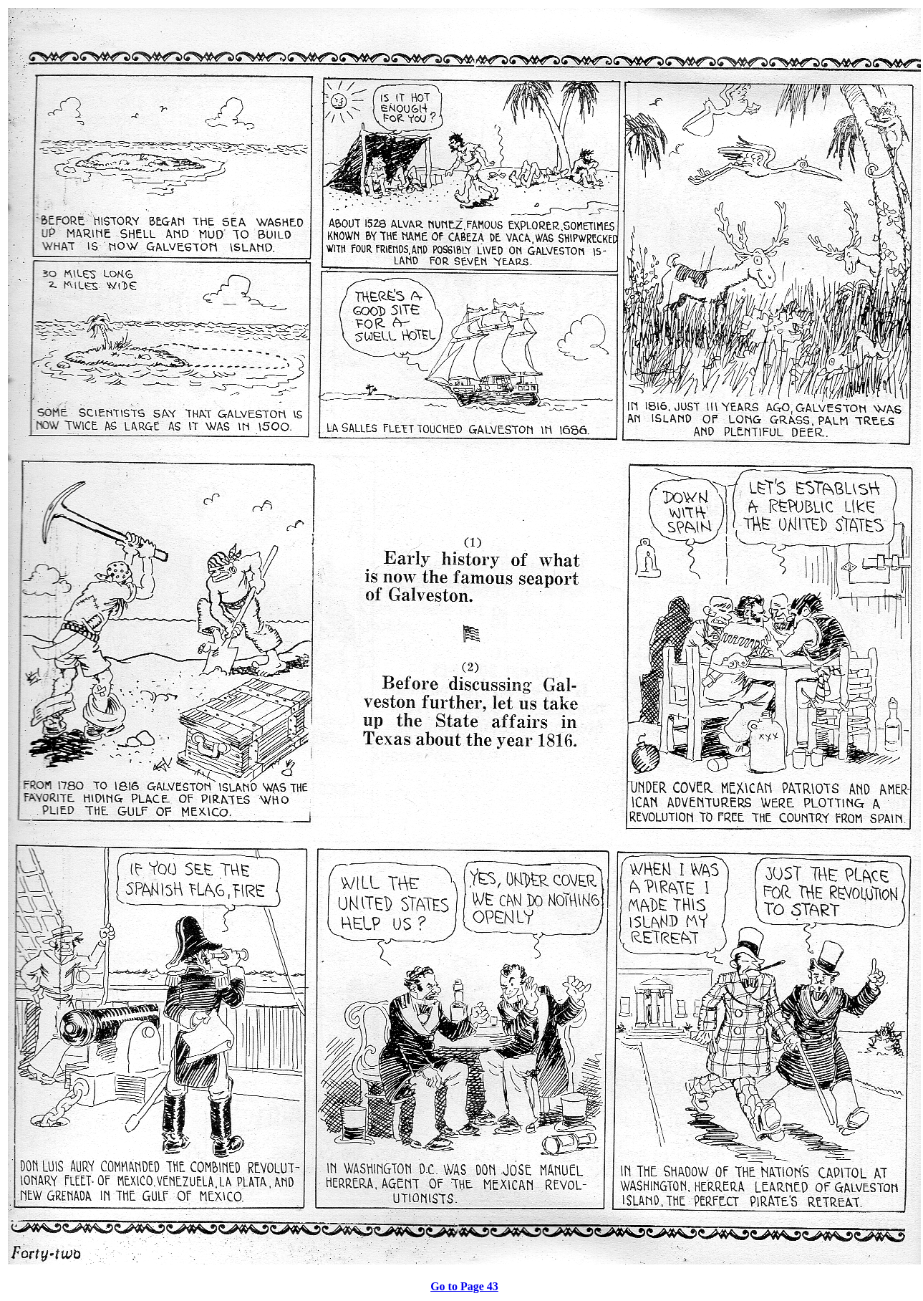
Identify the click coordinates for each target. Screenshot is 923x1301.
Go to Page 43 (464, 1286)
